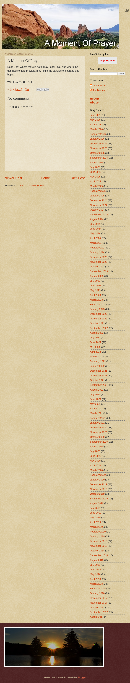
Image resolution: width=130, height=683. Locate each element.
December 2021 (98, 370)
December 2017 (98, 598)
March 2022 (96, 356)
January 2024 (97, 252)
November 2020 (98, 432)
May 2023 (95, 290)
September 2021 (99, 385)
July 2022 (95, 337)
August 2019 (96, 503)
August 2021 (96, 389)
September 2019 (99, 498)
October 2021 (97, 380)
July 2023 (95, 280)
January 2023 (97, 309)
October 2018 (97, 550)
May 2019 (95, 517)
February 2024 (98, 247)
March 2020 (96, 470)
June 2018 (95, 569)
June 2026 (95, 115)
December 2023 (98, 257)
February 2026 (98, 134)
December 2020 (98, 427)
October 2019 (97, 493)
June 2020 (95, 456)
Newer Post (13, 178)
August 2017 (96, 616)
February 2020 (98, 475)
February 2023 (98, 304)
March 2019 (96, 527)
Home (45, 178)
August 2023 (96, 276)
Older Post (77, 178)
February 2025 (98, 190)
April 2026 (95, 124)
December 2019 (98, 484)
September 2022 (99, 328)
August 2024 (96, 219)
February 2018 (98, 588)
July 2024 (95, 224)
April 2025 (95, 181)
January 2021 (97, 422)
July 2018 (95, 564)
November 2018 (98, 545)
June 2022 (95, 342)
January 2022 (97, 366)
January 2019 (97, 536)
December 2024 (98, 200)
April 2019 (95, 522)
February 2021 (98, 418)
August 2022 (96, 332)
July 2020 (95, 451)
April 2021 (95, 408)
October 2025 (97, 153)
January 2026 (97, 138)
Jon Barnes (99, 90)
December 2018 (98, 541)
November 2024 (98, 205)
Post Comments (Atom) (31, 185)
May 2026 (95, 119)
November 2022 (98, 318)
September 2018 (99, 555)
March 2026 (96, 129)
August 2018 (96, 560)
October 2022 (97, 323)
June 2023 (95, 285)
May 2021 (95, 404)
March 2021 (96, 413)
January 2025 (97, 195)
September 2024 (99, 214)
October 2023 (97, 266)
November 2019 (98, 489)
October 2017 (97, 607)
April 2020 (95, 465)
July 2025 (95, 167)
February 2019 (98, 531)
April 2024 (95, 238)
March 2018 (96, 583)
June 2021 (95, 399)
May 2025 (95, 176)
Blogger (81, 677)
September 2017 (99, 612)
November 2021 (98, 375)
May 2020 (95, 460)
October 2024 (97, 209)
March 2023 (96, 299)
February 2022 (98, 361)
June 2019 (95, 512)
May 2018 (95, 574)
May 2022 (95, 347)
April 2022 (95, 351)
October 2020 (97, 437)
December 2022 (98, 313)
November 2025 (98, 148)
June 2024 (95, 228)
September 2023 (99, 271)
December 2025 (98, 143)
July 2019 (95, 508)
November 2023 (98, 261)
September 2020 (99, 441)
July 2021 (95, 394)
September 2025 (99, 157)
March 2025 (96, 186)
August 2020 (96, 446)
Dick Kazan (99, 85)
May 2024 (95, 233)
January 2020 (97, 479)
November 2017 (98, 602)
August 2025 (96, 162)
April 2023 (95, 295)
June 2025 (95, 172)
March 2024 (96, 242)
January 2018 (97, 593)
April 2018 (95, 579)
